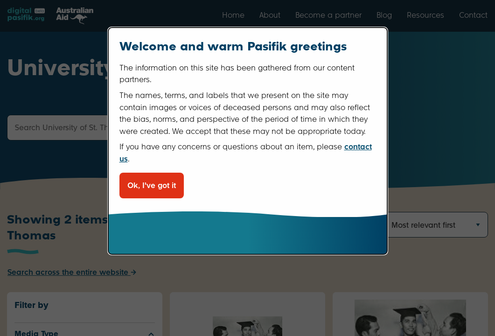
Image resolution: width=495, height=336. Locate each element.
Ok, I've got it (151, 185)
